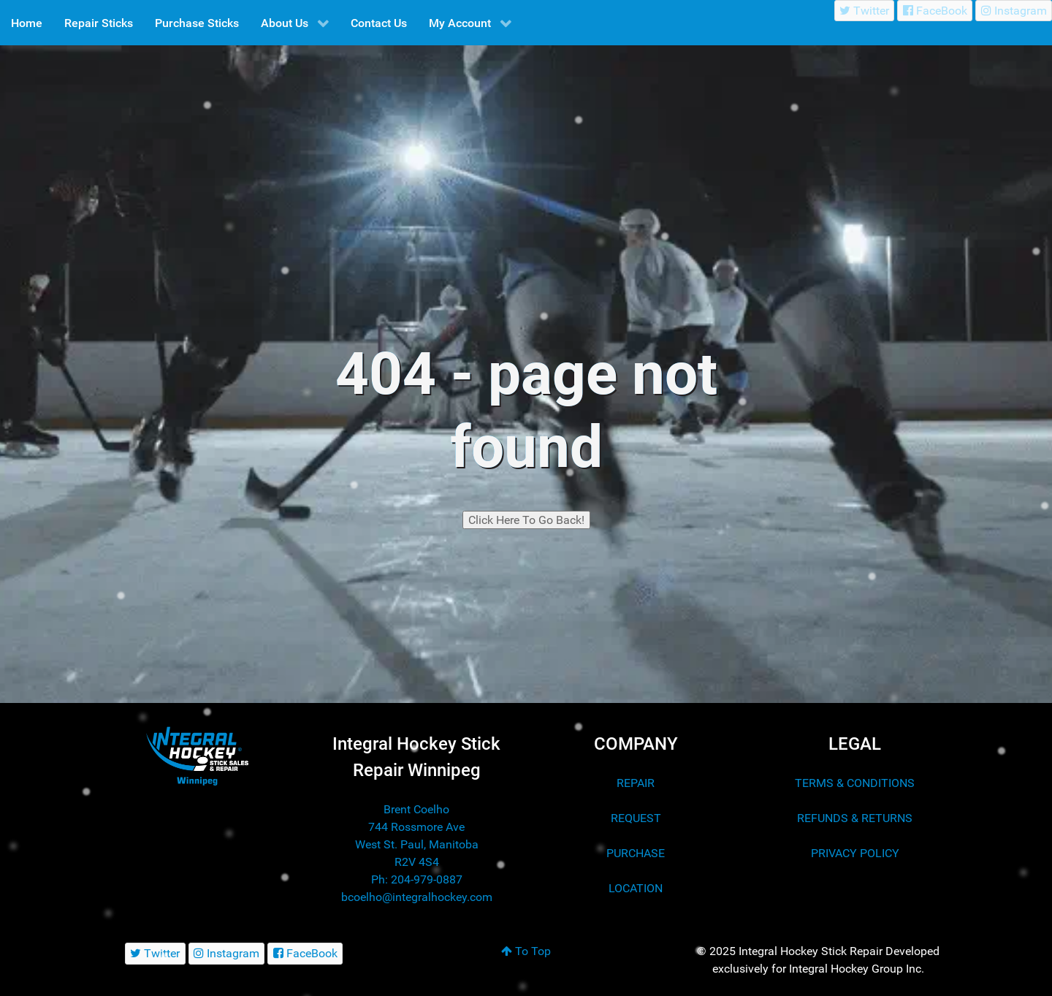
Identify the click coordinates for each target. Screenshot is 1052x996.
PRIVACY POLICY (855, 853)
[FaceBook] (934, 10)
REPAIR (636, 783)
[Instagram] (1013, 10)
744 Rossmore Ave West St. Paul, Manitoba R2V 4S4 (417, 844)
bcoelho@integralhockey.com (416, 897)
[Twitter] (864, 10)
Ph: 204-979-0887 (416, 879)
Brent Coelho (416, 809)
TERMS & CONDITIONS (855, 783)
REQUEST (636, 818)
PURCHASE (635, 853)
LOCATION (636, 888)
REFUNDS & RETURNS (854, 818)
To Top (526, 951)
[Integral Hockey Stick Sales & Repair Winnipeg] (197, 755)
